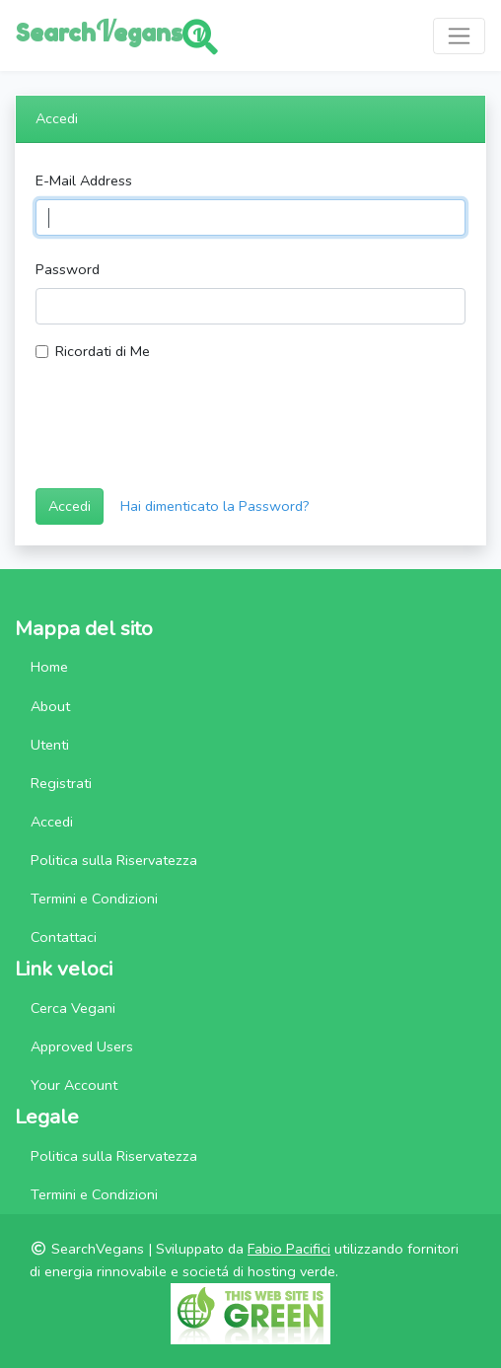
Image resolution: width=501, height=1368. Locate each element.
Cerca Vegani (73, 1008)
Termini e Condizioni (94, 898)
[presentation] (185, 434)
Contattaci (64, 937)
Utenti (50, 745)
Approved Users (82, 1046)
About (50, 706)
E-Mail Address (84, 180)
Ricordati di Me (102, 351)
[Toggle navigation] (459, 36)
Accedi (69, 506)
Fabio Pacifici (289, 1249)
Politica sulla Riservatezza (114, 860)
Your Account (74, 1085)
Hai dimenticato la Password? (215, 506)
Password (68, 269)
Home (49, 667)
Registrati (61, 783)
